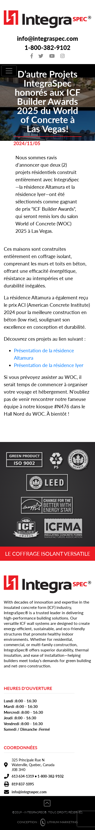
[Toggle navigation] (9, 70)
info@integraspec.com (47, 38)
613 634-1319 (23, 776)
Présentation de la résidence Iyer (48, 365)
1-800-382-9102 (47, 47)
